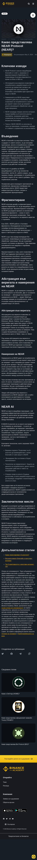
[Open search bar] (28, 3)
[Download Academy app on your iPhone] (8, 811)
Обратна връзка (8, 802)
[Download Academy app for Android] (21, 811)
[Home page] (8, 3)
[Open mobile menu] (33, 3)
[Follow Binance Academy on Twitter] (7, 818)
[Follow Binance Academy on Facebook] (4, 818)
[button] (33, 4)
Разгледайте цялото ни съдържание (18, 759)
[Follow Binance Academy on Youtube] (13, 818)
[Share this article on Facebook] (11, 654)
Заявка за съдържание (11, 799)
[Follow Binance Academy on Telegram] (10, 818)
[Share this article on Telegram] (20, 654)
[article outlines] (32, 15)
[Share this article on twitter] (3, 654)
